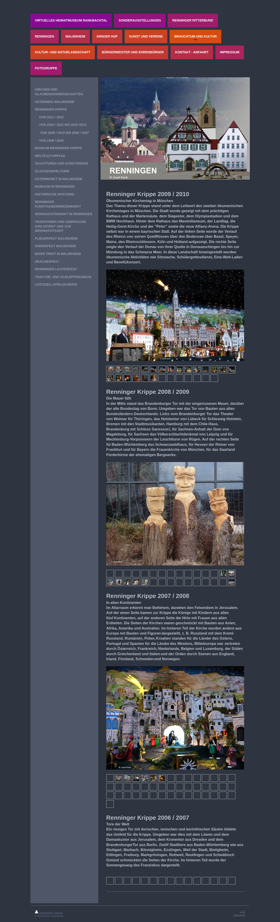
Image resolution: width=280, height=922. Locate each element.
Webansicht (239, 915)
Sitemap (58, 912)
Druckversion (44, 912)
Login (242, 912)
